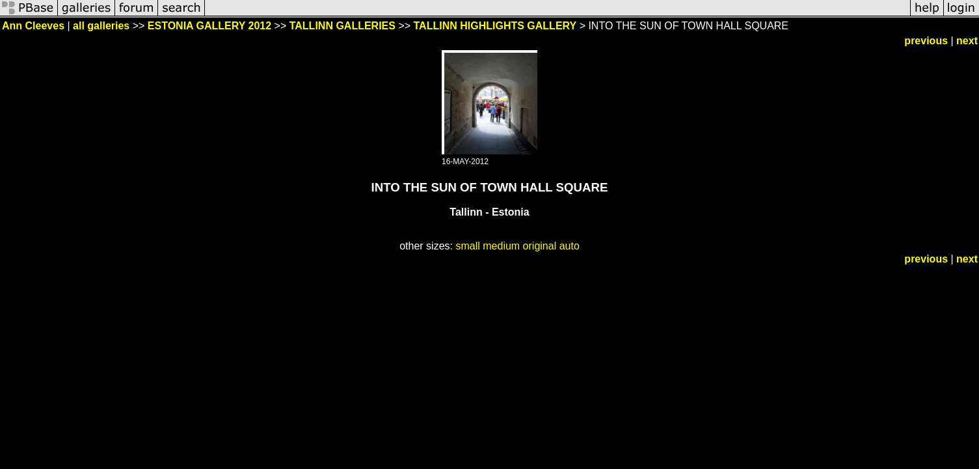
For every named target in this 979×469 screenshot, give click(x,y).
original (540, 245)
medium (501, 245)
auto (569, 245)
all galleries (101, 25)
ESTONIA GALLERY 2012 (209, 25)
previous (926, 40)
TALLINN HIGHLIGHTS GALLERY (495, 25)
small (467, 245)
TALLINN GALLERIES (342, 25)
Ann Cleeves (33, 25)
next (967, 40)
